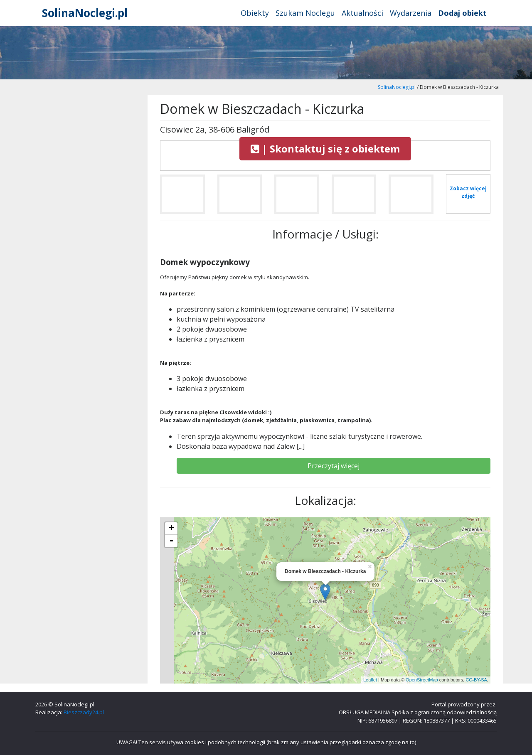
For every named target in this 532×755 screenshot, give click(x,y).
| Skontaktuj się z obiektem (325, 148)
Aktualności (362, 13)
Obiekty (255, 13)
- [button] (171, 541)
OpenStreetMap (422, 679)
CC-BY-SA (476, 679)
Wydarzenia (410, 13)
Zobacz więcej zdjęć (468, 192)
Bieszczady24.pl (84, 712)
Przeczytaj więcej (334, 465)
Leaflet (370, 679)
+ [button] (171, 528)
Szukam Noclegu (305, 13)
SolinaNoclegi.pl (85, 12)
